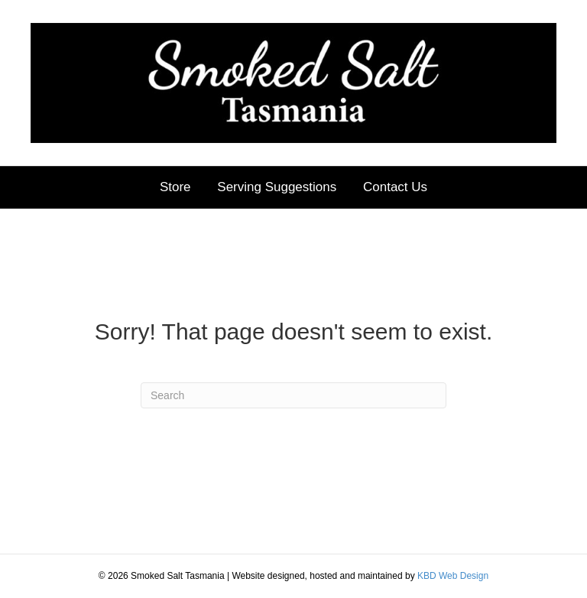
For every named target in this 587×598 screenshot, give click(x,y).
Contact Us (395, 187)
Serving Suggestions (276, 187)
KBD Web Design (452, 575)
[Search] (293, 395)
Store (175, 187)
